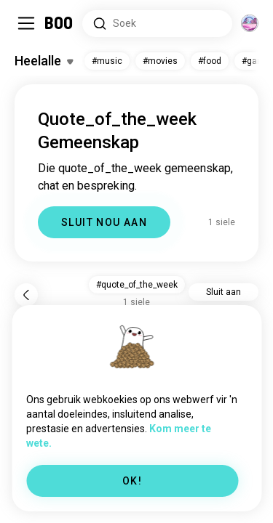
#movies (160, 61)
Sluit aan (223, 292)
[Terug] (26, 295)
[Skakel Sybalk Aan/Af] (26, 23)
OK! (132, 481)
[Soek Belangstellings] (157, 23)
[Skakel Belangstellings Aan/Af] (44, 61)
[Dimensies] (249, 23)
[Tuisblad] (59, 23)
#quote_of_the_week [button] (137, 285)
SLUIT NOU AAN (104, 222)
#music (107, 61)
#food (209, 61)
